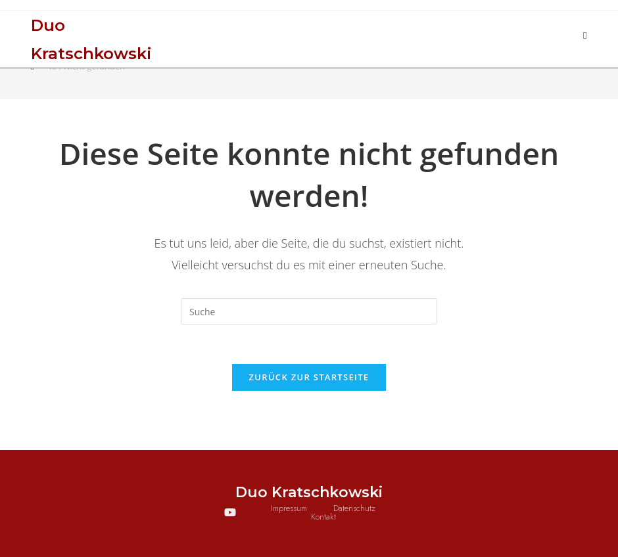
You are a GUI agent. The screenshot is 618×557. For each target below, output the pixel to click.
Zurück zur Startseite (309, 377)
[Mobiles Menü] (585, 35)
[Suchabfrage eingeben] (309, 311)
